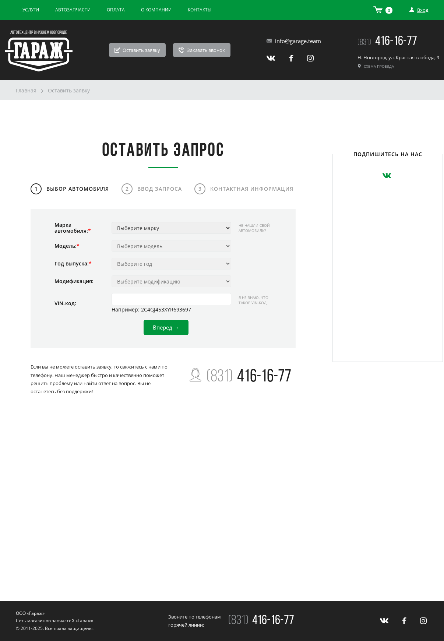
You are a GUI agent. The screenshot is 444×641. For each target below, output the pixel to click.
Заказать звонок (202, 50)
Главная (26, 90)
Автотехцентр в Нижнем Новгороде (38, 32)
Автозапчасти (73, 10)
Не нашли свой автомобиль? (254, 228)
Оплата (116, 10)
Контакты (199, 10)
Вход (418, 10)
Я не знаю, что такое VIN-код (253, 300)
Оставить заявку (137, 50)
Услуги (30, 10)
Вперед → (166, 327)
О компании (156, 10)
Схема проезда (375, 66)
